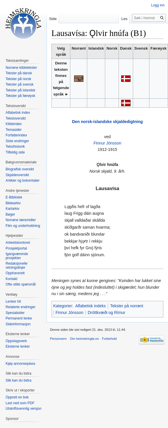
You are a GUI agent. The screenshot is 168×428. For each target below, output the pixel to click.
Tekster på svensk (19, 84)
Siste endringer (17, 141)
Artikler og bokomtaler (23, 180)
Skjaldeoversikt (17, 175)
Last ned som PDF (20, 403)
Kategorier (62, 306)
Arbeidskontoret (18, 243)
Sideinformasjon (18, 324)
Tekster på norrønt (126, 306)
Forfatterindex (16, 135)
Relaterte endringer (20, 307)
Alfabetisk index (18, 113)
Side (53, 19)
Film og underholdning (23, 226)
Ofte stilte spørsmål (20, 284)
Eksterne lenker (18, 346)
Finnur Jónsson (107, 143)
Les (124, 19)
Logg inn (158, 5)
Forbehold (109, 338)
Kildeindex (14, 124)
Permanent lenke (19, 318)
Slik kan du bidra (18, 380)
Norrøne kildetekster (21, 68)
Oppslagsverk (16, 341)
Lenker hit (13, 301)
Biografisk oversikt (20, 169)
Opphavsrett (15, 273)
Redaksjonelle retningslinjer (16, 265)
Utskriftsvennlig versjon (23, 409)
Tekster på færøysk (20, 96)
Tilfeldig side (15, 152)
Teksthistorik (15, 147)
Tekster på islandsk (20, 90)
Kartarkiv (12, 209)
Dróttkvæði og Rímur (106, 312)
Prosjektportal (16, 248)
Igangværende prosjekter (17, 256)
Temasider (14, 130)
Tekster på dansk (19, 73)
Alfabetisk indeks (90, 306)
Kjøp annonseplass (20, 364)
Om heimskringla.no (84, 338)
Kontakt (11, 279)
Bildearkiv (13, 203)
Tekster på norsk (18, 79)
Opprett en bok (17, 397)
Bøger (10, 214)
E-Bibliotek (14, 197)
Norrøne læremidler (21, 220)
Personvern (58, 338)
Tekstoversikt (16, 118)
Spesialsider (15, 313)
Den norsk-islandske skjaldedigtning (107, 121)
